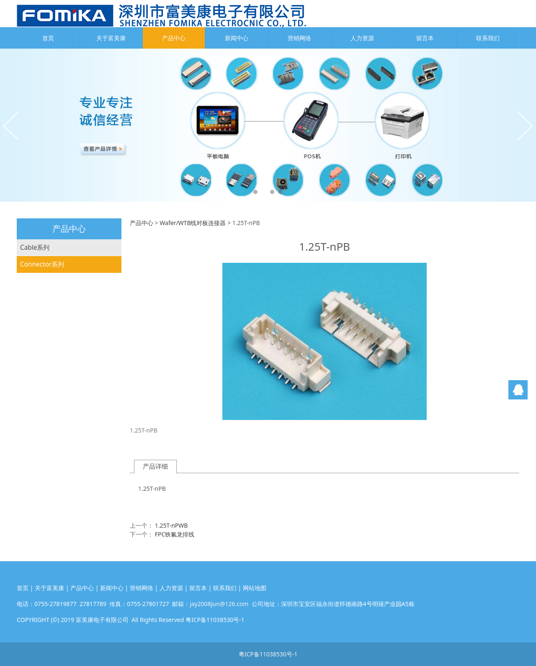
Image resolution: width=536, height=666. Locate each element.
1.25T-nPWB (171, 525)
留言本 (425, 38)
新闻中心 (236, 38)
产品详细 (155, 466)
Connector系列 (42, 264)
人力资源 (362, 38)
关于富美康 (111, 38)
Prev (11, 125)
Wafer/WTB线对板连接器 (193, 223)
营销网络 (299, 38)
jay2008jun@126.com (219, 604)
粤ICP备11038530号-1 (268, 654)
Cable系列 (34, 247)
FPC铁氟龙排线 (175, 534)
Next (524, 125)
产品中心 (174, 38)
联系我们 (488, 38)
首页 (48, 38)
